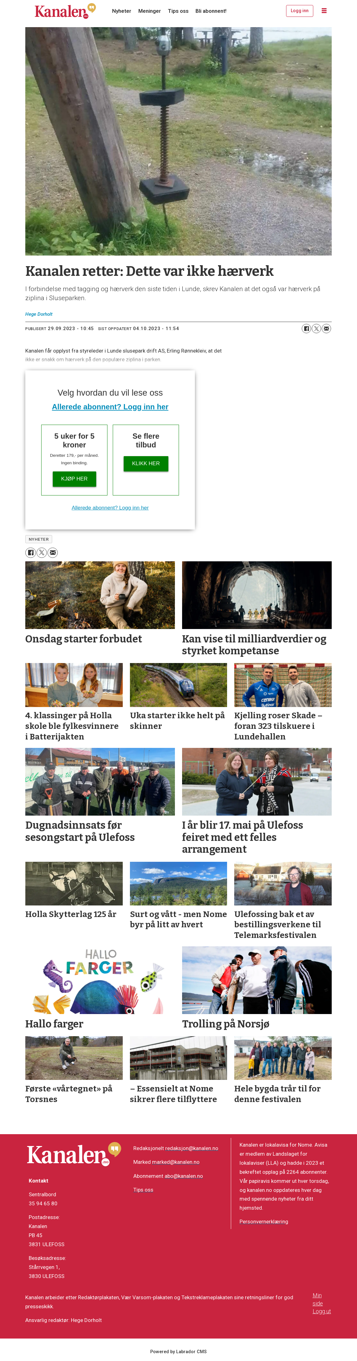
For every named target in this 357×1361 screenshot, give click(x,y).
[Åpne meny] (324, 11)
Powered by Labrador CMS (178, 1351)
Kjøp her (74, 479)
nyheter (39, 539)
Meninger (149, 11)
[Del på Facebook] (306, 328)
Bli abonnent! (211, 11)
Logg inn (300, 10)
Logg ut (322, 1311)
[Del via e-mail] (326, 328)
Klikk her (146, 463)
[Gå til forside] (65, 10)
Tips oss (178, 11)
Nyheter (121, 11)
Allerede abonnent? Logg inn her (110, 406)
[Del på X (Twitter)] (316, 328)
